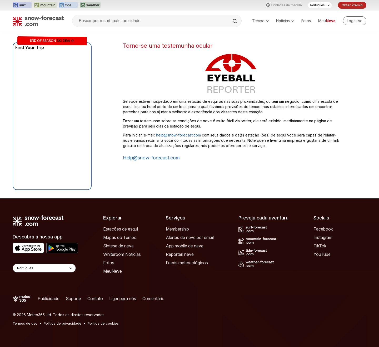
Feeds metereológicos (187, 262)
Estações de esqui (120, 229)
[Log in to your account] (354, 20)
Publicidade (48, 298)
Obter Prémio (352, 5)
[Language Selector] (44, 268)
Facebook (323, 229)
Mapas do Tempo (120, 237)
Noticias (285, 20)
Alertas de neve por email (190, 237)
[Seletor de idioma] (320, 5)
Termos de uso (25, 323)
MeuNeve (112, 271)
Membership (177, 229)
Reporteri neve (180, 254)
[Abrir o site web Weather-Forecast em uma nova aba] (90, 5)
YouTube (322, 254)
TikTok (319, 245)
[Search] (235, 21)
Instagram (322, 237)
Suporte (73, 298)
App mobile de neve (184, 245)
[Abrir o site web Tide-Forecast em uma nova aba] (68, 5)
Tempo (260, 20)
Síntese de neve (118, 245)
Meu (327, 20)
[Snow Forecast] (38, 21)
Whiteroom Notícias (122, 254)
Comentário (153, 298)
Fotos (306, 20)
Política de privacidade (62, 323)
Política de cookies (103, 323)
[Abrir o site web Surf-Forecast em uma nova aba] (22, 5)
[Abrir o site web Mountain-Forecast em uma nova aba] (45, 5)
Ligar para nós (122, 298)
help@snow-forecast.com (178, 135)
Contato (95, 298)
